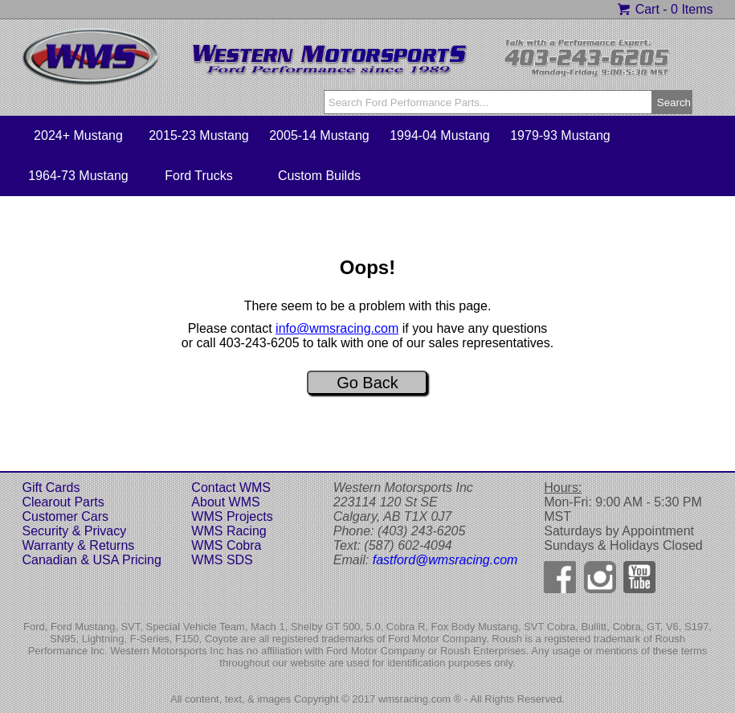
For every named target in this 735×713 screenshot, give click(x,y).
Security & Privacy (74, 531)
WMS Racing (228, 531)
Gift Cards (51, 487)
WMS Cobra (226, 545)
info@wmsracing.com (337, 328)
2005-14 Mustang (319, 135)
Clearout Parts (63, 502)
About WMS (225, 502)
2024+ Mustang (78, 135)
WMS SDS (221, 560)
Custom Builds (319, 175)
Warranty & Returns (78, 545)
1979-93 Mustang (560, 135)
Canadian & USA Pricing (91, 560)
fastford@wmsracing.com (445, 560)
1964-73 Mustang (78, 175)
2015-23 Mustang (199, 135)
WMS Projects (231, 516)
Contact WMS (231, 487)
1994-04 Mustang (440, 135)
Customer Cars (65, 516)
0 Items (692, 9)
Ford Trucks (198, 175)
